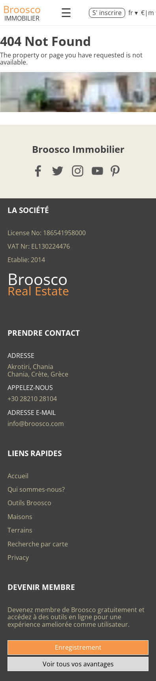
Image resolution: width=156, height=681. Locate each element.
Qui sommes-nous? (36, 489)
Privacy (18, 557)
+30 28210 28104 (32, 398)
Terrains (20, 530)
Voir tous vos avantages (78, 664)
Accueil (18, 476)
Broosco (22, 9)
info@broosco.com (36, 423)
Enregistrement (78, 647)
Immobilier (21, 18)
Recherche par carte (38, 544)
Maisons (20, 516)
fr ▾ (133, 12)
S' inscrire (107, 12)
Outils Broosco (29, 502)
